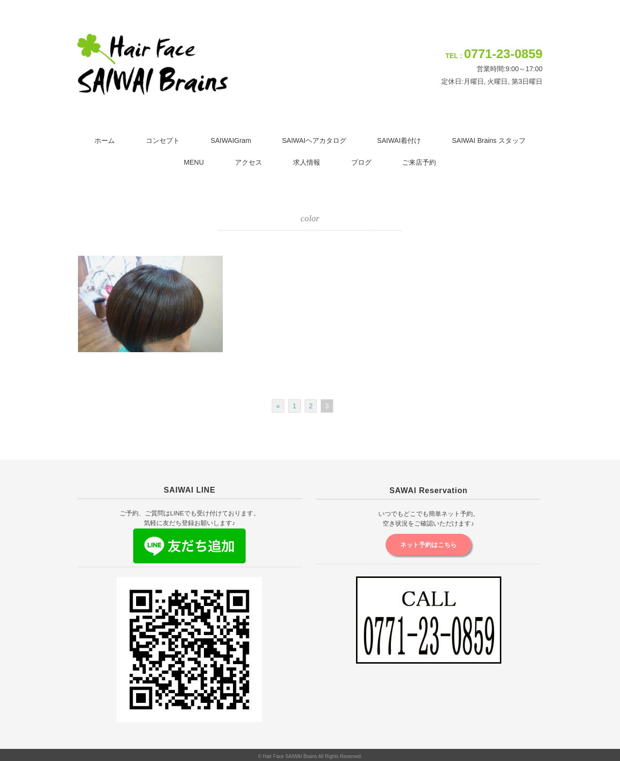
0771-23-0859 (503, 54)
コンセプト (163, 140)
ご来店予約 (419, 162)
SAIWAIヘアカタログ (314, 140)
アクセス (248, 162)
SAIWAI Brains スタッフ (489, 140)
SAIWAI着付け (399, 140)
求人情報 (306, 162)
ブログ (361, 162)
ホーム (104, 140)
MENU (194, 162)
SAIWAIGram (231, 140)
